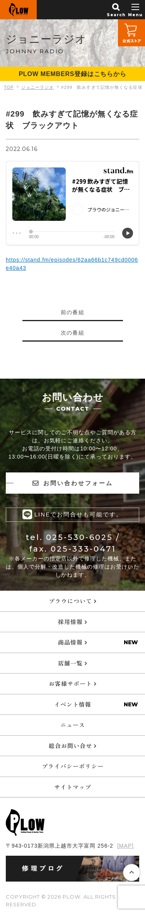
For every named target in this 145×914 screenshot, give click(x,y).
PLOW (18, 9)
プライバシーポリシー (73, 766)
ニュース (72, 725)
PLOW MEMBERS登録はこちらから (72, 74)
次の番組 (73, 332)
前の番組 (73, 312)
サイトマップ (72, 787)
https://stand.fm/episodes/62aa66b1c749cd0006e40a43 (72, 264)
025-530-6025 (79, 537)
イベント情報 (72, 704)
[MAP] (125, 846)
